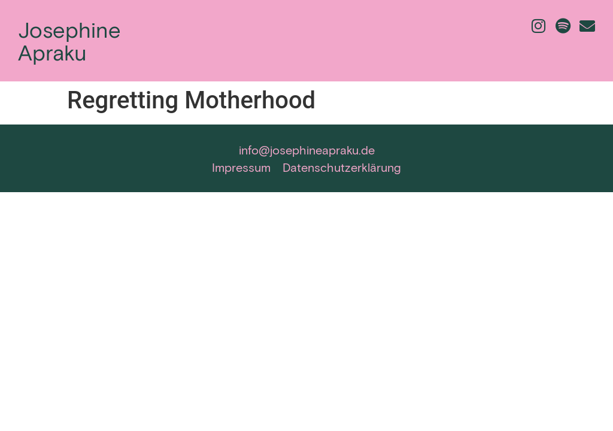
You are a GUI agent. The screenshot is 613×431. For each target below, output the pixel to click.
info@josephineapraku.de (307, 149)
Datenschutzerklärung (342, 167)
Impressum (241, 167)
